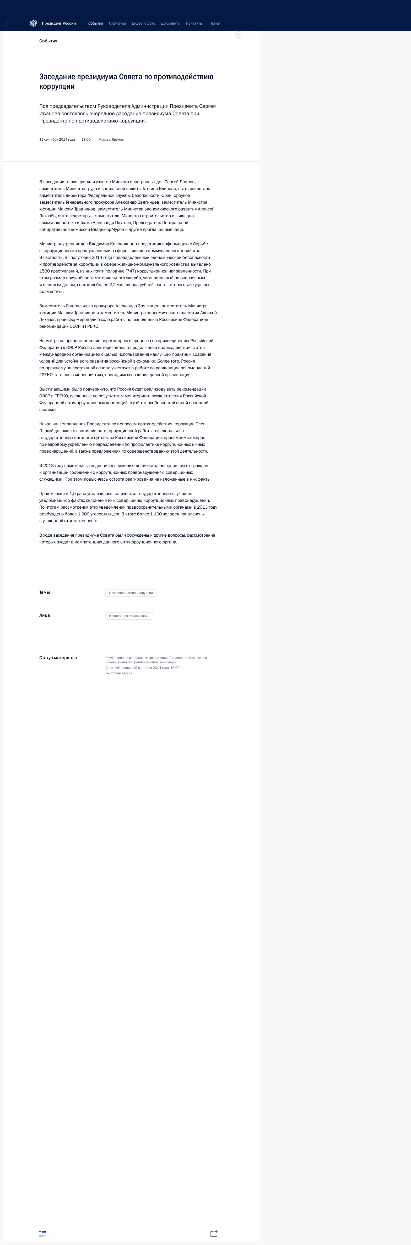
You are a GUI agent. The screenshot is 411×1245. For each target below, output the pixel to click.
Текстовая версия (118, 673)
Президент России (59, 8)
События (48, 41)
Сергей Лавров (180, 182)
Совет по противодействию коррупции (147, 662)
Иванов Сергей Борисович (129, 616)
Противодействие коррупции (131, 593)
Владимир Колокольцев (113, 244)
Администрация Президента (166, 657)
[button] (8, 8)
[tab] (42, 1234)
